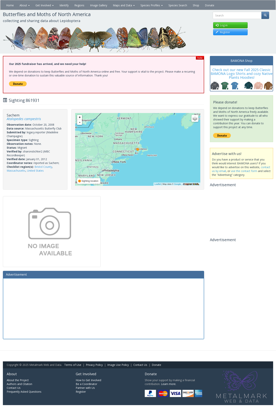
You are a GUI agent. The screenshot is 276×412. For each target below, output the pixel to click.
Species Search (177, 5)
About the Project (18, 380)
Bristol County (43, 167)
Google (177, 184)
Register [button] (223, 32)
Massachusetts (16, 170)
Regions (79, 5)
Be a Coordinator (86, 384)
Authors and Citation (19, 384)
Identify (64, 5)
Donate (209, 5)
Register (81, 391)
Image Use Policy (118, 365)
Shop (196, 5)
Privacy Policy (94, 365)
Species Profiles (151, 5)
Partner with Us (85, 388)
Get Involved (44, 5)
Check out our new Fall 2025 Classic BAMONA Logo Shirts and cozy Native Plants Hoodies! (242, 73)
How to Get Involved (88, 380)
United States (35, 170)
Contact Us (140, 365)
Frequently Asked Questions (24, 391)
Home (10, 5)
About (25, 5)
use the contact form (244, 171)
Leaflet (157, 184)
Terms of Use (72, 365)
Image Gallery (98, 5)
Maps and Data (124, 5)
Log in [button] (222, 25)
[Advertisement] (103, 308)
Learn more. (168, 384)
